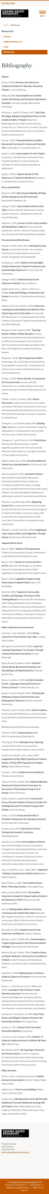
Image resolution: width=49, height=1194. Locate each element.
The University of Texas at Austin (23, 1182)
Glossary (7, 37)
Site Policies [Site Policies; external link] (35, 1185)
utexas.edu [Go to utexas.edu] (8, 3)
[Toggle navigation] (42, 13)
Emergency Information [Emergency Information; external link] (15, 1185)
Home (6, 25)
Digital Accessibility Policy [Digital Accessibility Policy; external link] (17, 1188)
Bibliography (9, 52)
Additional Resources (13, 42)
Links (6, 47)
